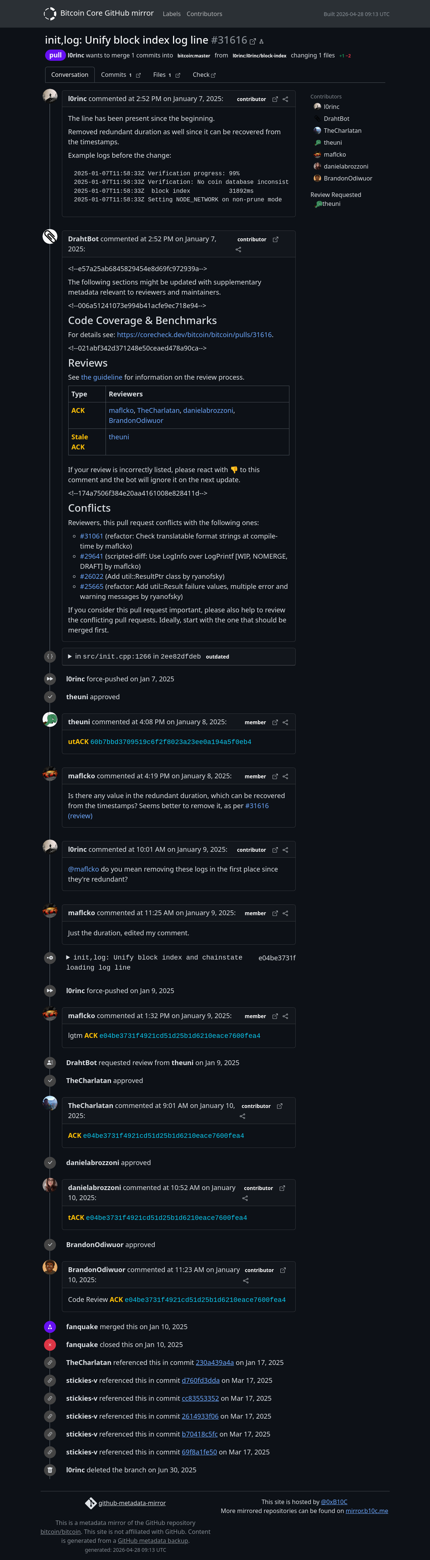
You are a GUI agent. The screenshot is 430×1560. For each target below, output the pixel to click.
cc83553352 (200, 1398)
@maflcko (83, 868)
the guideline (101, 377)
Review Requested (336, 195)
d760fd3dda (201, 1380)
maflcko (121, 410)
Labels (172, 14)
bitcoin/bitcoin (61, 1532)
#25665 (92, 586)
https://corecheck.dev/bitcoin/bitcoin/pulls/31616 (194, 334)
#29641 (92, 556)
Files (166, 74)
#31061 (92, 535)
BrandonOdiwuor (136, 420)
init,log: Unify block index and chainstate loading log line (154, 963)
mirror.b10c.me (367, 1511)
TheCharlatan (158, 410)
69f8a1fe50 (199, 1451)
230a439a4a (215, 1362)
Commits (121, 74)
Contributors (205, 14)
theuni (119, 436)
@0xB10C (334, 1502)
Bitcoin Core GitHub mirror (97, 14)
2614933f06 (200, 1416)
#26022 (92, 576)
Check (204, 74)
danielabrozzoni (208, 410)
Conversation (70, 74)
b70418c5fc (200, 1433)
